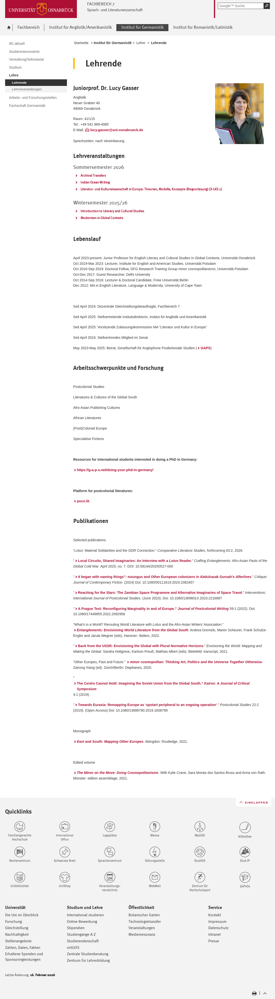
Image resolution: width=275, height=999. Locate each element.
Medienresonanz (141, 934)
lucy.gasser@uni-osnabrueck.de (116, 130)
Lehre (140, 43)
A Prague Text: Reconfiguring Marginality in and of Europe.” (153, 609)
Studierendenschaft (83, 941)
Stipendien (75, 928)
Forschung (13, 921)
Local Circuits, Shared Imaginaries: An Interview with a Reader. (135, 561)
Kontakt (214, 915)
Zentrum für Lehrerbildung (88, 960)
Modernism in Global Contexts (102, 218)
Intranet (214, 934)
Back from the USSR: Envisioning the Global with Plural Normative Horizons (140, 646)
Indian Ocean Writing (95, 182)
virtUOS (73, 947)
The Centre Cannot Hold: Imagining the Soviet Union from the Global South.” (163, 686)
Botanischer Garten (144, 915)
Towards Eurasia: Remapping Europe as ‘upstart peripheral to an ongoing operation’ (147, 705)
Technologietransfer (144, 921)
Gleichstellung (16, 928)
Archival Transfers (93, 175)
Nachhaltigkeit (17, 934)
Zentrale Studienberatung (87, 954)
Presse (213, 941)
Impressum (217, 921)
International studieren (85, 915)
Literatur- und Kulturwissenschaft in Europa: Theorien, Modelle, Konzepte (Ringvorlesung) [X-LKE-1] (151, 189)
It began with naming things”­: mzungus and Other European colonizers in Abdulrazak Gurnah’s (164, 577)
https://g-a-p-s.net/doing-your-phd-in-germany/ (115, 470)
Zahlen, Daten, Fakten (22, 947)
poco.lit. (83, 501)
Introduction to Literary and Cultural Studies (112, 211)
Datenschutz (218, 928)
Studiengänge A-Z (81, 934)
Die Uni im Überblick (21, 915)
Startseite (81, 43)
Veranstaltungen (141, 928)
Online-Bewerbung (82, 921)
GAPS (205, 348)
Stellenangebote (18, 941)
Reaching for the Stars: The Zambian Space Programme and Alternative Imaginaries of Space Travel (160, 593)
